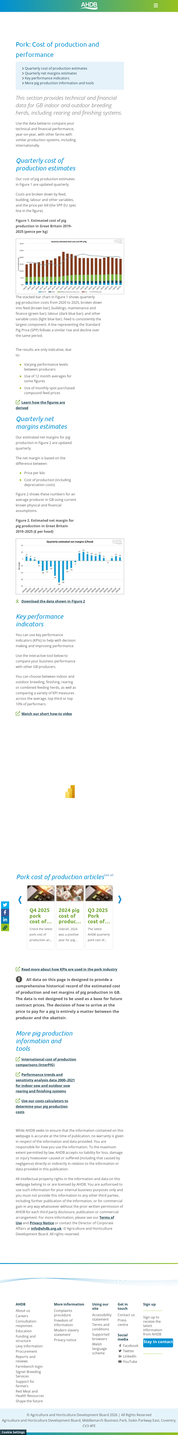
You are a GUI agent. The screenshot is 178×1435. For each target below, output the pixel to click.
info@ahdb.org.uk (46, 1228)
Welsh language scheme (99, 1348)
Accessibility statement (102, 1317)
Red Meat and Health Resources (30, 1393)
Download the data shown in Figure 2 (50, 601)
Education (24, 1331)
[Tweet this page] (5, 905)
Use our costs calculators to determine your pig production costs (42, 1106)
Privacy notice (65, 1340)
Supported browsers (100, 1336)
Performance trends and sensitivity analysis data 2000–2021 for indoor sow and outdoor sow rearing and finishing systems (45, 1082)
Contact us (126, 1315)
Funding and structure (26, 1338)
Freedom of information (63, 1322)
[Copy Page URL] (5, 927)
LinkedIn (129, 1356)
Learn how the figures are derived (40, 405)
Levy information (29, 1346)
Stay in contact (158, 1341)
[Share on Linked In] (5, 920)
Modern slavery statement (66, 1332)
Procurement (26, 1351)
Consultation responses (26, 1323)
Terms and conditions (100, 1326)
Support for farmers (25, 1383)
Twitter (128, 1351)
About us (23, 1310)
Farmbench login (29, 1366)
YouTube (130, 1361)
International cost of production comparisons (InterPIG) (46, 1062)
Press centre (123, 1322)
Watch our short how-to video (44, 713)
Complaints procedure (63, 1312)
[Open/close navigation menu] (155, 5)
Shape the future (29, 1401)
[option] (40, 918)
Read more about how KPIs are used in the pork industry (66, 969)
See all (108, 875)
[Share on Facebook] (5, 912)
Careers (22, 1316)
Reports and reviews (25, 1358)
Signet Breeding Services (28, 1374)
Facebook (130, 1345)
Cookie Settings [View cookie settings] (13, 1432)
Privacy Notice (42, 1223)
